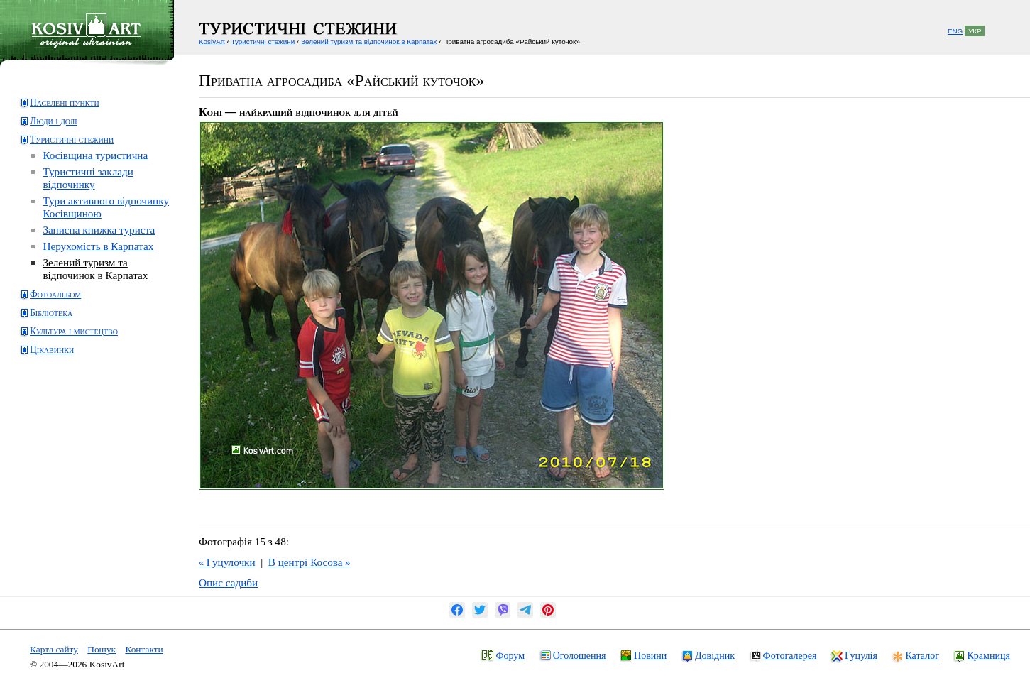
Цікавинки (52, 349)
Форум (510, 655)
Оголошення (579, 655)
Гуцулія (861, 655)
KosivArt (212, 41)
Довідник (715, 655)
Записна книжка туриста (99, 230)
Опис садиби (228, 583)
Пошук (101, 649)
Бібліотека (51, 312)
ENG (955, 31)
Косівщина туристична (95, 155)
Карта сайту (54, 649)
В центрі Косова (309, 562)
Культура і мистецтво (74, 331)
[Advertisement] (75, 421)
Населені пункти (64, 102)
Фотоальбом (55, 294)
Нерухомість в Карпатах (98, 246)
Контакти (144, 649)
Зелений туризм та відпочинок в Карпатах (95, 268)
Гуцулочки (227, 562)
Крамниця (988, 655)
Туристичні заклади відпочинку (88, 177)
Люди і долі (53, 121)
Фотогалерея (790, 655)
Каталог (921, 655)
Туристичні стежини (72, 139)
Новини (650, 655)
